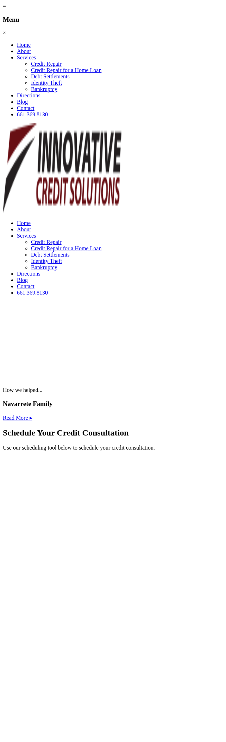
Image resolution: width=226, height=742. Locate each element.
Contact (25, 108)
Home (24, 45)
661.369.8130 (32, 114)
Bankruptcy (44, 89)
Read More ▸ (17, 418)
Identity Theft (46, 83)
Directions (28, 95)
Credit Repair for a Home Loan (66, 70)
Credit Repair (46, 64)
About (24, 51)
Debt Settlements (50, 76)
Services (26, 57)
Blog (22, 102)
